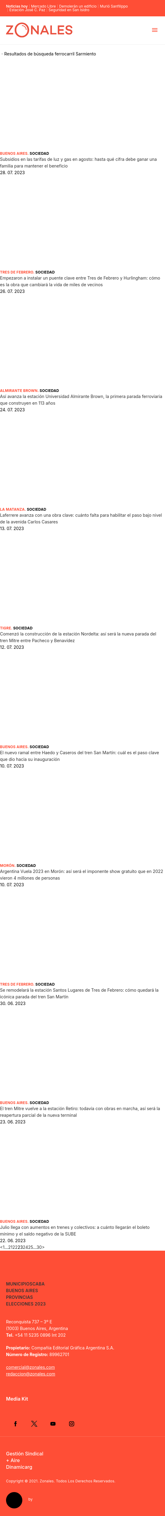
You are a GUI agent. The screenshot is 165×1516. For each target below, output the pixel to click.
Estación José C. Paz (27, 10)
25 (30, 1247)
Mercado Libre (43, 6)
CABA (38, 1283)
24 (25, 1247)
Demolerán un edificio (78, 6)
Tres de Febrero (16, 272)
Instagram (71, 1423)
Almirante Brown (18, 390)
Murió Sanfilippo (114, 6)
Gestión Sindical (24, 1454)
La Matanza (12, 509)
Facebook (15, 1423)
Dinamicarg (19, 1467)
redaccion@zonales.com (30, 1373)
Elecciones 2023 (26, 1303)
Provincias (19, 1297)
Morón (7, 865)
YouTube (52, 1423)
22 (14, 1247)
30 (39, 1247)
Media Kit (17, 1399)
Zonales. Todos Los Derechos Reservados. (78, 1481)
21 (10, 1247)
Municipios (19, 1283)
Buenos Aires (13, 153)
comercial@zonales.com (30, 1367)
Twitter (34, 1423)
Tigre (5, 628)
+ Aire (13, 1460)
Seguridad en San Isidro (69, 10)
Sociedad (39, 153)
